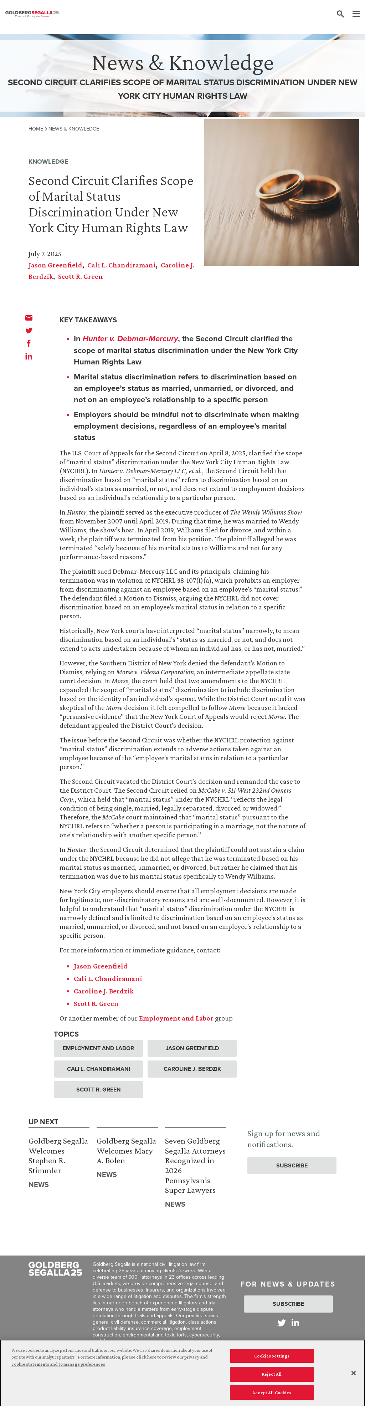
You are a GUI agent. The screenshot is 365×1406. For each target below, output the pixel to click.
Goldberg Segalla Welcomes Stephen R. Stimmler (58, 1155)
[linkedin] (28, 356)
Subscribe (292, 1165)
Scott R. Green (80, 276)
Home (36, 129)
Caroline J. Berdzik (192, 1069)
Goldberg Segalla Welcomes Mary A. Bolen (126, 1150)
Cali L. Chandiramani (121, 265)
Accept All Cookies (271, 1394)
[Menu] (352, 14)
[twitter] (28, 330)
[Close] (353, 1375)
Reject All (272, 1376)
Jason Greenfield (55, 265)
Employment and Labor (98, 1048)
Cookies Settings (271, 1357)
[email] (28, 317)
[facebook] (28, 343)
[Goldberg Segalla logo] (32, 14)
